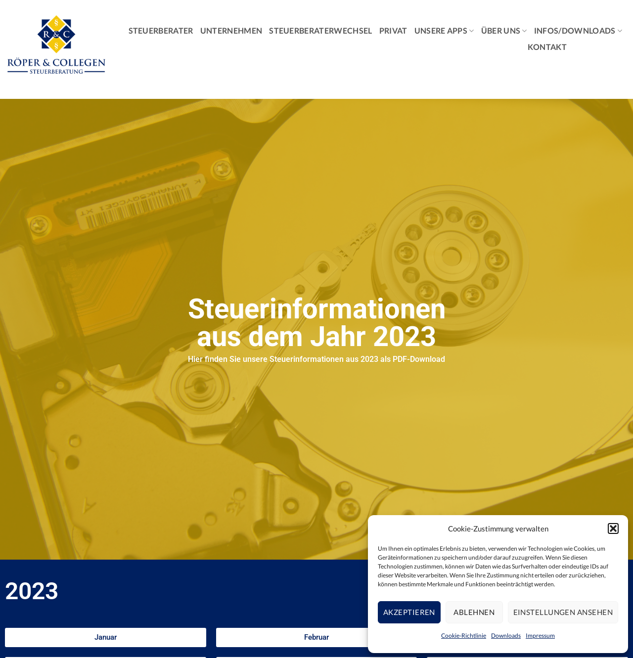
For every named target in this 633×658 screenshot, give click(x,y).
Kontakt (547, 46)
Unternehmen (231, 30)
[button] (613, 528)
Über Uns (504, 31)
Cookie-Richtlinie (463, 635)
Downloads (506, 635)
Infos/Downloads (578, 31)
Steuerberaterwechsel (320, 30)
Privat (393, 30)
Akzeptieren (409, 612)
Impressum (540, 635)
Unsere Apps (444, 31)
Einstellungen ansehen (563, 612)
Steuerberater (161, 30)
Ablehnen (474, 612)
